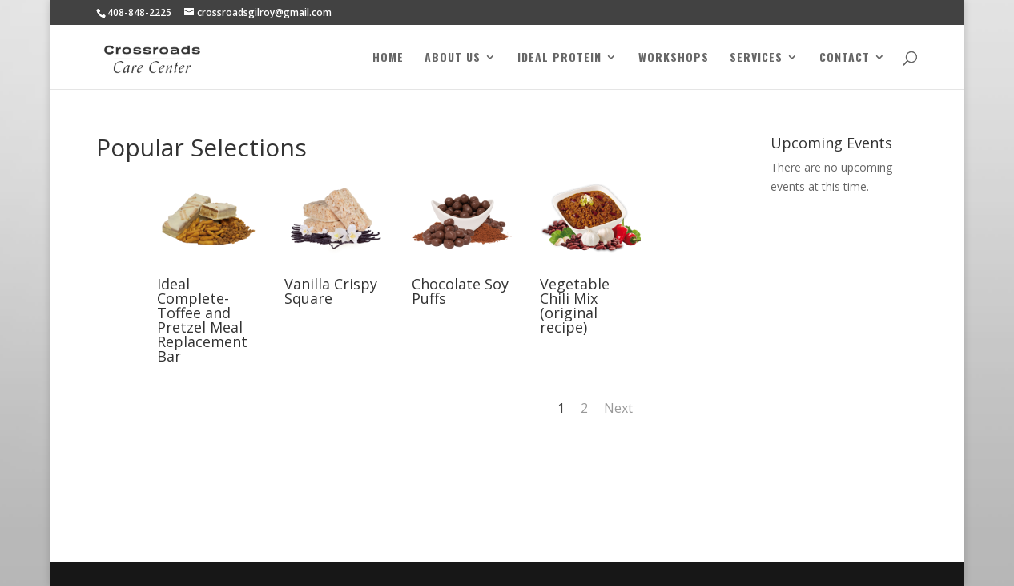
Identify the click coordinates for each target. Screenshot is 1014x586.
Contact (844, 58)
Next (618, 408)
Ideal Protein (559, 58)
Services (756, 58)
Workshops (673, 58)
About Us (453, 58)
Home (388, 58)
